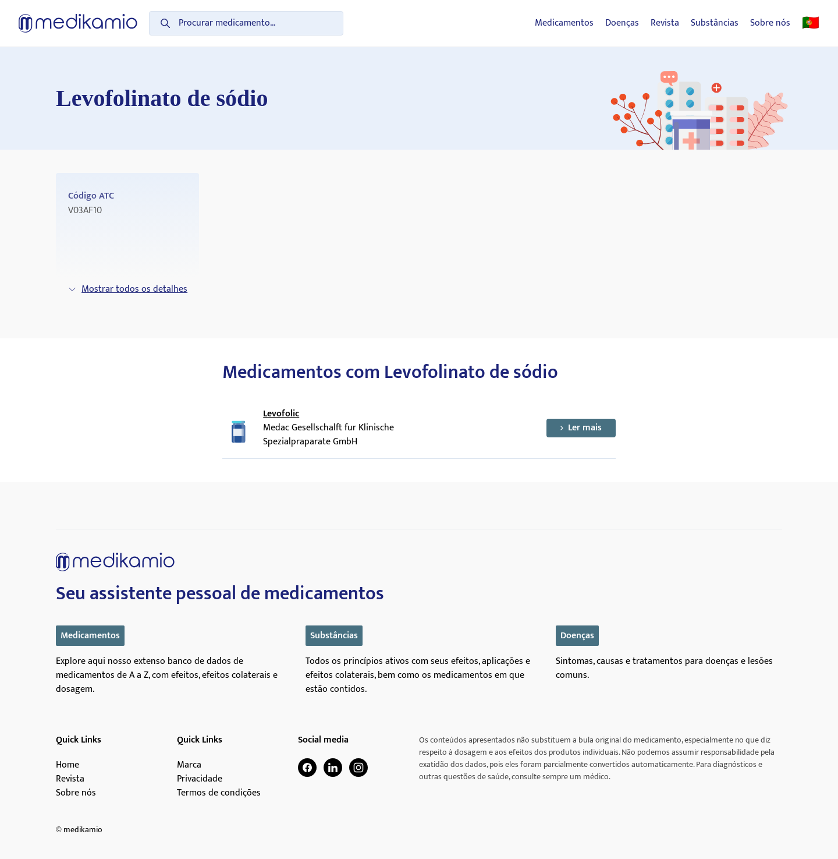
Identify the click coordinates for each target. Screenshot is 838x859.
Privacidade (199, 779)
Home (67, 765)
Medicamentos (564, 23)
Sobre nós (770, 23)
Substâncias (714, 23)
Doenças (622, 23)
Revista (665, 23)
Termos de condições (219, 793)
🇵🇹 (810, 23)
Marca (189, 765)
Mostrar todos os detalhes (127, 289)
